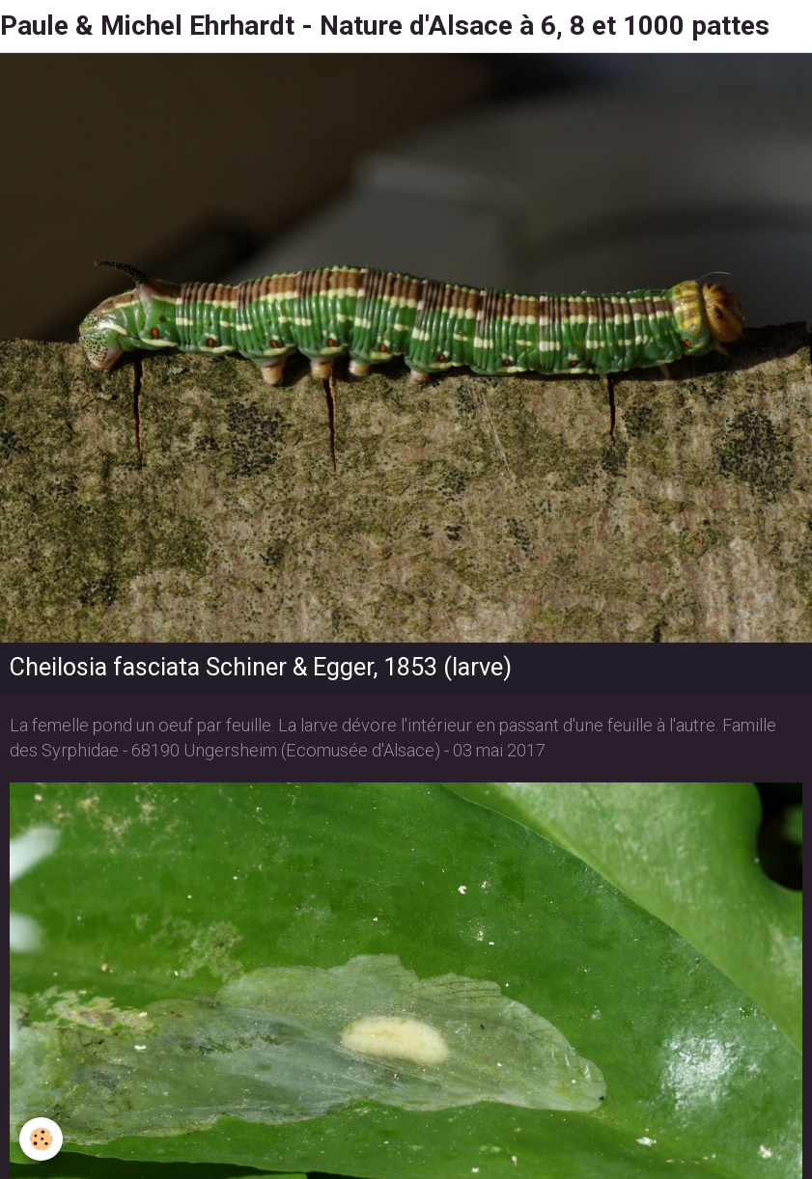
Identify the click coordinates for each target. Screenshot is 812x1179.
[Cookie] (41, 1139)
